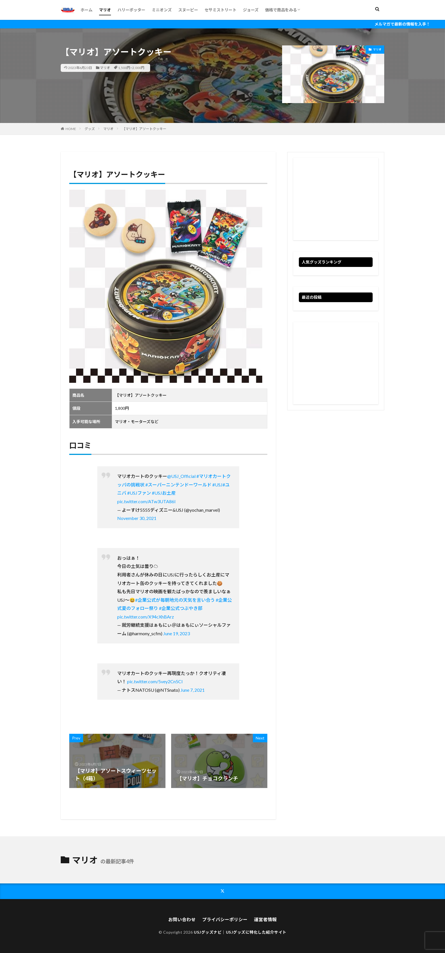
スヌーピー (188, 9)
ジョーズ (251, 9)
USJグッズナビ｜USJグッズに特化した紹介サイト (240, 932)
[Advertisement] (336, 199)
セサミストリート (220, 9)
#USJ (217, 484)
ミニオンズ (162, 9)
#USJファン (139, 493)
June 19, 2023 (176, 633)
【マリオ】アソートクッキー (144, 129)
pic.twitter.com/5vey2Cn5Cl (154, 681)
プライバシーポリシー (224, 919)
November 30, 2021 (136, 518)
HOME (71, 129)
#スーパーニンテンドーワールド (178, 484)
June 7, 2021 (192, 690)
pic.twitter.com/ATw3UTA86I (146, 501)
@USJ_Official (181, 476)
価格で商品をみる (281, 9)
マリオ (105, 9)
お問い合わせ (182, 919)
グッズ (90, 129)
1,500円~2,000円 (131, 68)
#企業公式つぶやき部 (180, 608)
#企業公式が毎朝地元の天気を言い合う (175, 600)
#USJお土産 (164, 493)
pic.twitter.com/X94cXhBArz (145, 616)
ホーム (87, 9)
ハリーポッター (131, 9)
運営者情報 (265, 919)
